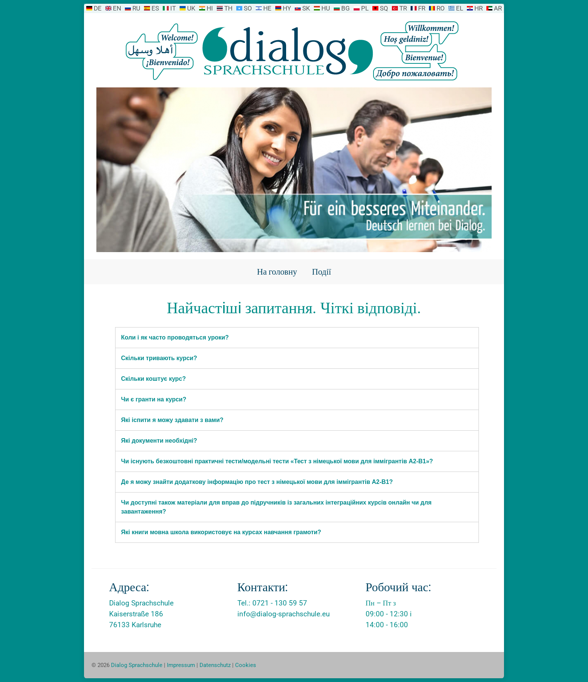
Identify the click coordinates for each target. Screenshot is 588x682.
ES (155, 8)
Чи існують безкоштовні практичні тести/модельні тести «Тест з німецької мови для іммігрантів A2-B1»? (277, 461)
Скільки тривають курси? (159, 358)
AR (498, 8)
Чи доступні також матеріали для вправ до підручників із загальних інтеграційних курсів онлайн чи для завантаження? (276, 507)
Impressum (181, 665)
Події (321, 271)
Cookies (245, 665)
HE (267, 8)
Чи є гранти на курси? (153, 399)
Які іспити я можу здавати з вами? (172, 420)
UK (191, 8)
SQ (384, 8)
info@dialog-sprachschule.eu (283, 614)
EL (459, 8)
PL (365, 8)
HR (478, 8)
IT (173, 8)
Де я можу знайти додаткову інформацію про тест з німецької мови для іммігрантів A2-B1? (257, 482)
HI (210, 8)
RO (440, 8)
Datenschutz (215, 665)
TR (403, 8)
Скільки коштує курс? (153, 379)
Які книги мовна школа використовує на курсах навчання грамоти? (221, 532)
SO (248, 8)
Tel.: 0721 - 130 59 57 (272, 603)
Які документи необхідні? (159, 440)
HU (325, 8)
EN (117, 8)
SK (306, 8)
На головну (277, 271)
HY (287, 8)
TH (228, 8)
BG (345, 8)
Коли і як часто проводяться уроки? (175, 337)
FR (421, 8)
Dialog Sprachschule (136, 665)
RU (136, 8)
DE (98, 8)
